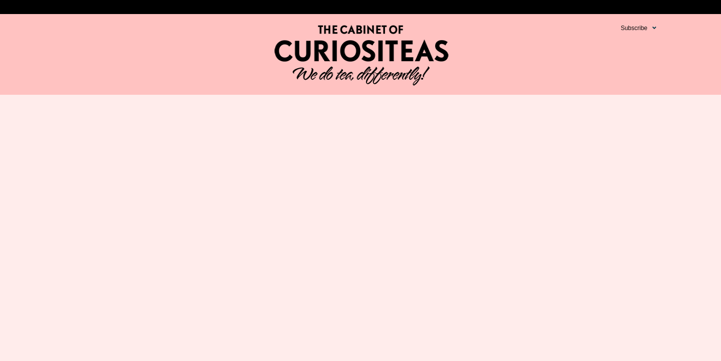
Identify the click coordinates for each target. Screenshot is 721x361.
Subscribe (634, 28)
